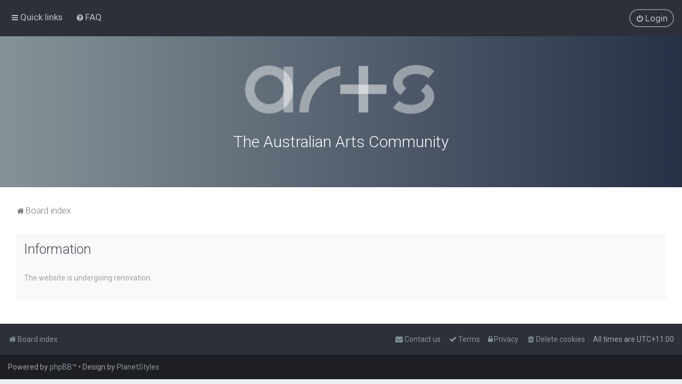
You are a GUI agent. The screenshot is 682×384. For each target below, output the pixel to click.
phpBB (61, 367)
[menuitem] (88, 17)
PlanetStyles (138, 367)
